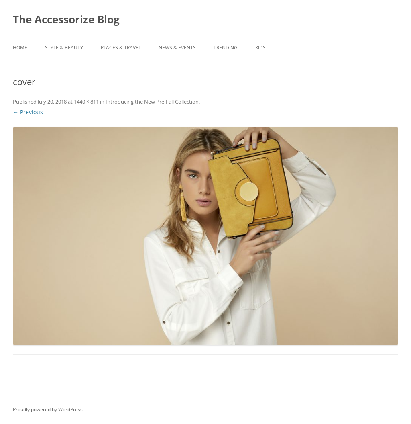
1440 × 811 (86, 101)
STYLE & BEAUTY (64, 47)
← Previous (28, 112)
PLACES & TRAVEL (121, 47)
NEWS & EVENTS (177, 47)
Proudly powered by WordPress (48, 409)
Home (20, 47)
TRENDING (226, 47)
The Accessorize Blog (66, 19)
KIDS (260, 47)
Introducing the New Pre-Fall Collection (152, 101)
